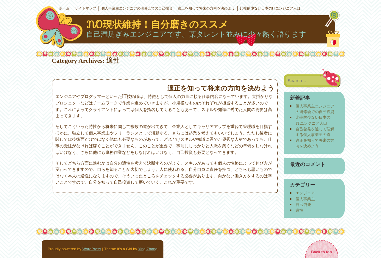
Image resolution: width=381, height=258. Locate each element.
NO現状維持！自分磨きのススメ (157, 24)
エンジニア (305, 193)
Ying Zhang (147, 249)
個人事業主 (305, 198)
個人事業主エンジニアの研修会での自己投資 (137, 8)
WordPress (91, 249)
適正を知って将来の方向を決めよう (206, 8)
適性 (299, 210)
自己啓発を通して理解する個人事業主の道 (315, 131)
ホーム (64, 8)
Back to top (321, 252)
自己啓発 (303, 204)
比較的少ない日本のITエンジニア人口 (270, 8)
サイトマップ (85, 8)
